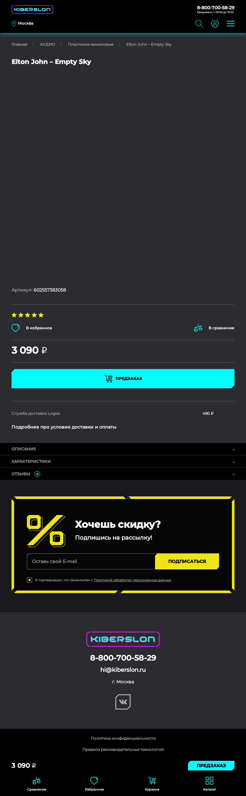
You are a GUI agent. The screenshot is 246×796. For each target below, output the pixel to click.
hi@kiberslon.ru (123, 669)
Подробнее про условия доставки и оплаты (64, 427)
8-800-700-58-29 (215, 8)
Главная (19, 44)
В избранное (32, 328)
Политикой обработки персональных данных (132, 580)
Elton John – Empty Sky (149, 44)
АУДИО (47, 44)
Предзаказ (123, 378)
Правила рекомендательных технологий (123, 749)
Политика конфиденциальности (123, 738)
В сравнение (214, 328)
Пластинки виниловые (90, 44)
